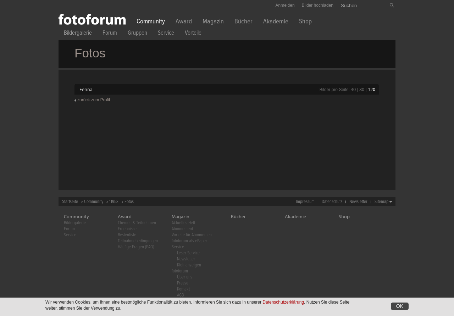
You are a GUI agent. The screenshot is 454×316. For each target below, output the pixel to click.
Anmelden (285, 5)
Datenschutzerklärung (283, 302)
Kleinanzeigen (189, 265)
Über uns (184, 277)
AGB (180, 295)
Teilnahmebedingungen (138, 241)
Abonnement (182, 229)
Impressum (305, 202)
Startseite (70, 202)
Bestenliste (127, 235)
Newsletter (358, 202)
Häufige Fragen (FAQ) (136, 247)
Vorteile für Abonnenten (192, 235)
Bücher (243, 22)
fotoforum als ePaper (189, 241)
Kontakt (183, 289)
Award (184, 22)
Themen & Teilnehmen (137, 223)
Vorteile (193, 33)
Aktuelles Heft (183, 223)
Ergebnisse (127, 229)
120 (371, 89)
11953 (113, 202)
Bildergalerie (78, 33)
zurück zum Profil (93, 99)
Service (166, 33)
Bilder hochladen (317, 5)
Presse (182, 283)
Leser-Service (188, 253)
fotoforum (180, 271)
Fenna (86, 89)
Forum (110, 33)
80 (361, 89)
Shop (305, 22)
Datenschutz (332, 202)
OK (399, 307)
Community (151, 22)
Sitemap (381, 202)
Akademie (275, 22)
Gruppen (137, 33)
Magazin (213, 22)
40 (353, 89)
